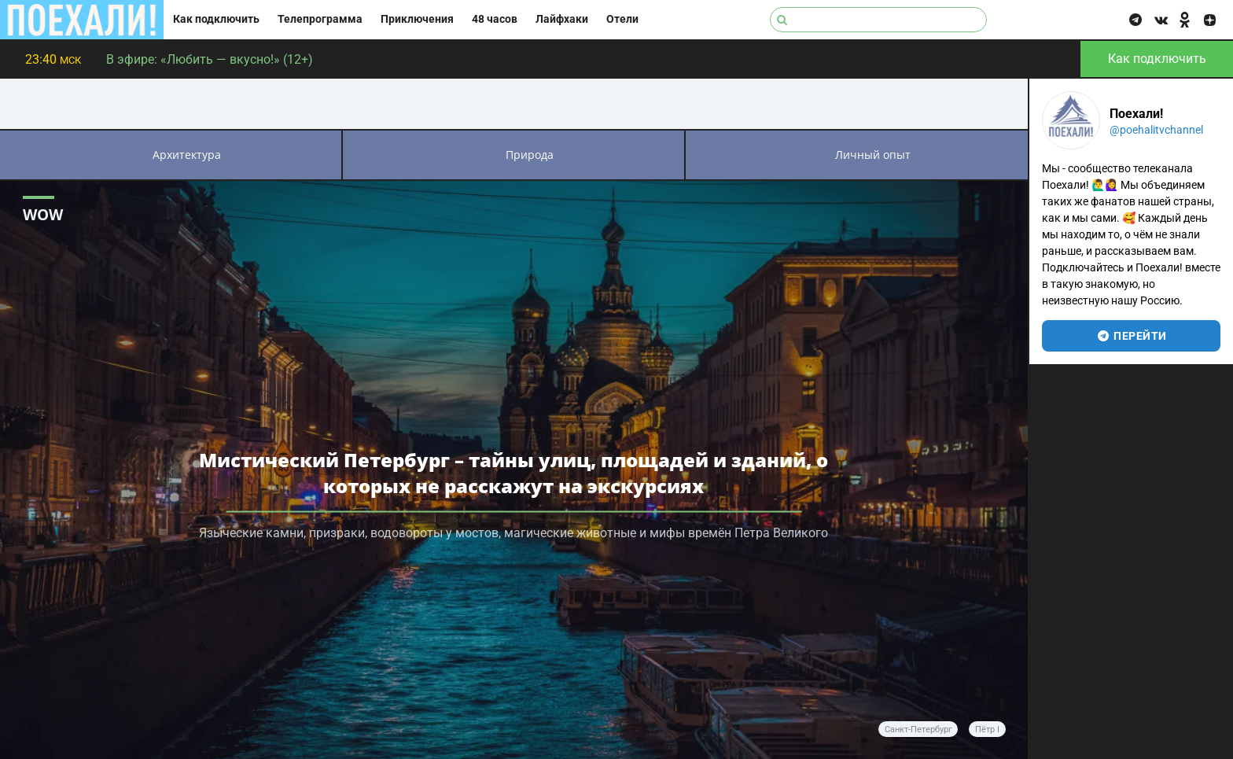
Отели (622, 19)
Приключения (417, 19)
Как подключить (216, 19)
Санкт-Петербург (918, 729)
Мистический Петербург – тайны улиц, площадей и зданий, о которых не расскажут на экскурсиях (513, 472)
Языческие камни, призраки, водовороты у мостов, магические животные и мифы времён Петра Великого (513, 532)
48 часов (494, 19)
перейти (1131, 336)
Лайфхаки (562, 19)
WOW (43, 214)
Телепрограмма (320, 19)
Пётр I (987, 729)
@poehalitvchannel (1156, 129)
